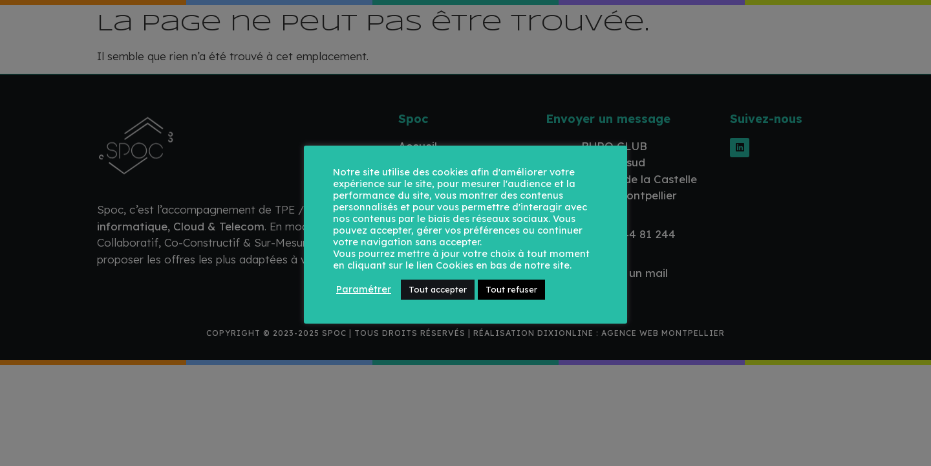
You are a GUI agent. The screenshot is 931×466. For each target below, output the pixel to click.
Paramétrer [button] (363, 289)
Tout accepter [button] (438, 289)
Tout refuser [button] (511, 289)
